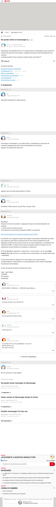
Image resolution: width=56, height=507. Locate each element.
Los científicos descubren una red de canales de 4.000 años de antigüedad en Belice (27, 483)
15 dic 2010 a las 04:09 (13, 341)
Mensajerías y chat (16, 32)
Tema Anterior (7, 36)
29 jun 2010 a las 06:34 (13, 217)
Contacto (43, 499)
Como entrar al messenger (9, 75)
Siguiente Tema (48, 36)
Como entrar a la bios (8, 80)
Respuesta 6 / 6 (6, 362)
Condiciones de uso (22, 499)
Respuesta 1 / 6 (6, 89)
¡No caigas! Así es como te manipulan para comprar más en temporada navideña (26, 477)
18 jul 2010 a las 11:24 (13, 285)
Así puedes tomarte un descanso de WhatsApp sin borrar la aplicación (23, 480)
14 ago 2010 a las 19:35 (13, 95)
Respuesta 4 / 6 (6, 196)
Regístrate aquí (8, 499)
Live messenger (6, 78)
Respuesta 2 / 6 (6, 133)
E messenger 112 (6, 71)
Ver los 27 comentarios (29, 356)
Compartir (6, 61)
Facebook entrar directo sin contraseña (14, 493)
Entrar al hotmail (7, 491)
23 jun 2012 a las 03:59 (13, 368)
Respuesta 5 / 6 (6, 211)
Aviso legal (49, 499)
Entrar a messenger (7, 73)
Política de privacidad (34, 499)
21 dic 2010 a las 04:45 (13, 139)
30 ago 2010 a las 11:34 (13, 313)
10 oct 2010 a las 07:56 (13, 327)
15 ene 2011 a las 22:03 (13, 187)
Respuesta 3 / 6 (6, 181)
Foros (7, 32)
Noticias (4, 460)
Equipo (14, 499)
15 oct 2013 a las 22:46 (19, 46)
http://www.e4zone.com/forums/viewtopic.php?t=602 (19, 234)
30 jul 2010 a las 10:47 (13, 299)
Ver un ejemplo (50, 460)
